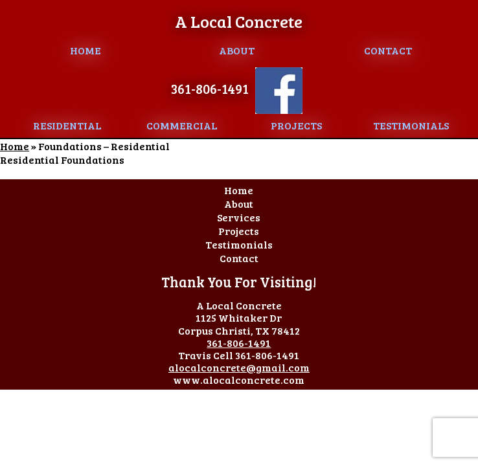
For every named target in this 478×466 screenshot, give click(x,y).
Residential (67, 125)
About (237, 50)
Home (85, 50)
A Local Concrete (238, 21)
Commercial (181, 125)
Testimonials (411, 125)
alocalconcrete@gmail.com (239, 367)
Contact (388, 50)
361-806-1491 (210, 89)
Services (238, 217)
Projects (296, 125)
